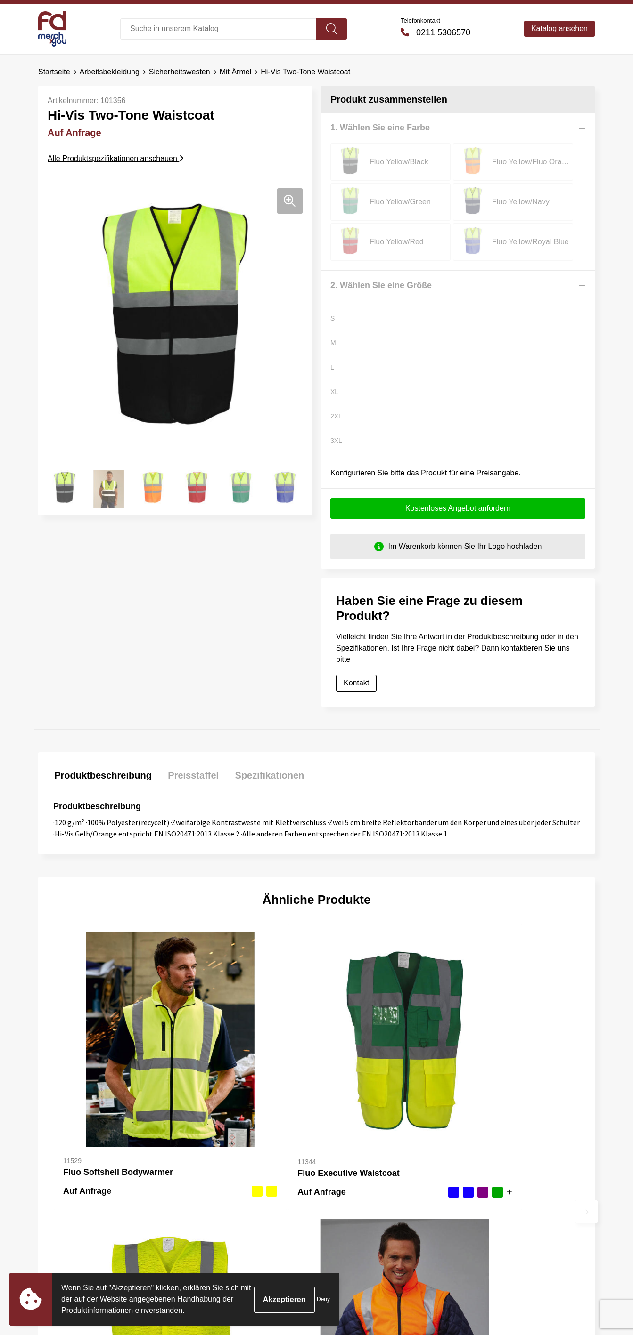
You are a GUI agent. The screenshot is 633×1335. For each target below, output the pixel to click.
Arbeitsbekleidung (110, 72)
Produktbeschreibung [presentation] (102, 735)
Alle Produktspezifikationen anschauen (116, 158)
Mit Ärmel (236, 72)
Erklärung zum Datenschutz (512, 1206)
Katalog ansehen (559, 28)
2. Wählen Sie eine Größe (381, 245)
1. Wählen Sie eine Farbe (380, 127)
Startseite (54, 72)
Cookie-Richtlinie (494, 1192)
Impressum (484, 1221)
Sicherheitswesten (179, 72)
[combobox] (218, 29)
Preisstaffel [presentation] (190, 735)
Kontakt (356, 644)
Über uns (205, 1163)
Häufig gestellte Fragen (229, 1178)
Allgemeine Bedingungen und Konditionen (515, 1170)
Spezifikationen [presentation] (264, 735)
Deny (323, 1299)
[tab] (102, 737)
